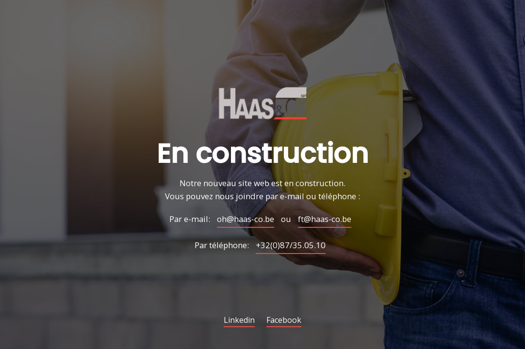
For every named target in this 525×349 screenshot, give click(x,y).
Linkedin (239, 320)
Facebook (283, 320)
